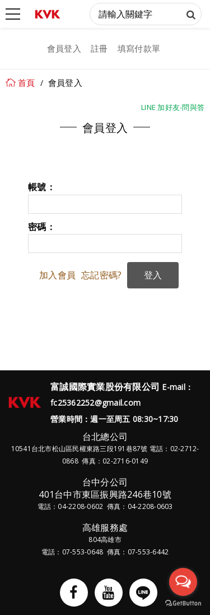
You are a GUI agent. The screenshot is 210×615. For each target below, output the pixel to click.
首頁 (26, 82)
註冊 (99, 48)
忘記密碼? (101, 275)
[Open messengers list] (183, 582)
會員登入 (64, 48)
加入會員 (57, 275)
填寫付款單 (139, 48)
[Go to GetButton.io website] (183, 603)
